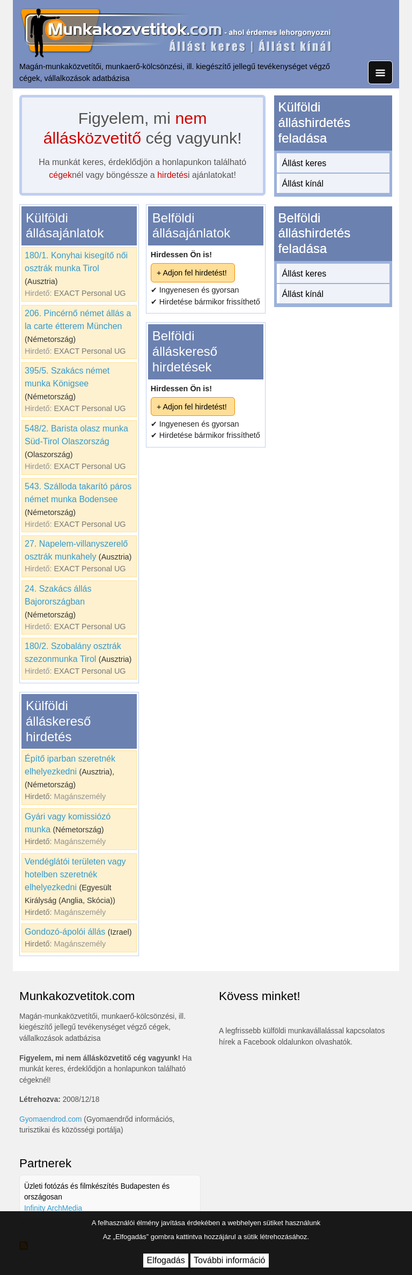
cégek (60, 175)
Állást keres (304, 163)
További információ (229, 1260)
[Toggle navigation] (380, 72)
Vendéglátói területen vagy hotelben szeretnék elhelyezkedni (75, 874)
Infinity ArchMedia (53, 1208)
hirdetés (172, 175)
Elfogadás (165, 1260)
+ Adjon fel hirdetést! (192, 273)
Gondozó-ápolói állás (65, 931)
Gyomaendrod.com (50, 1119)
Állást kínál (302, 183)
